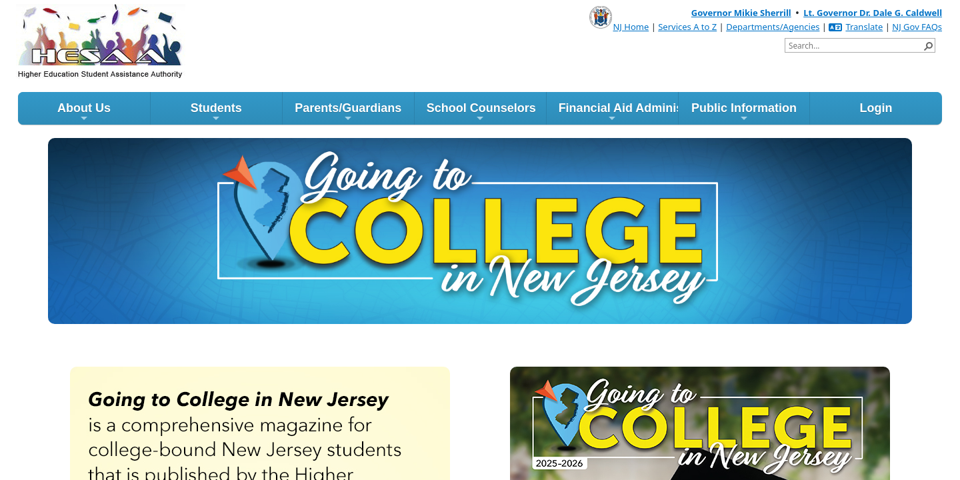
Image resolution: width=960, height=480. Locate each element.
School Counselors (481, 112)
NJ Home (631, 27)
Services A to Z (687, 27)
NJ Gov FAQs (917, 27)
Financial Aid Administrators (618, 112)
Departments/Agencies (772, 27)
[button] (928, 45)
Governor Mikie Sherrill (741, 13)
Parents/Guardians (348, 112)
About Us (84, 112)
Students (216, 112)
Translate (856, 27)
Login (875, 108)
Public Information (744, 112)
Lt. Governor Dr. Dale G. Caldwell (872, 13)
